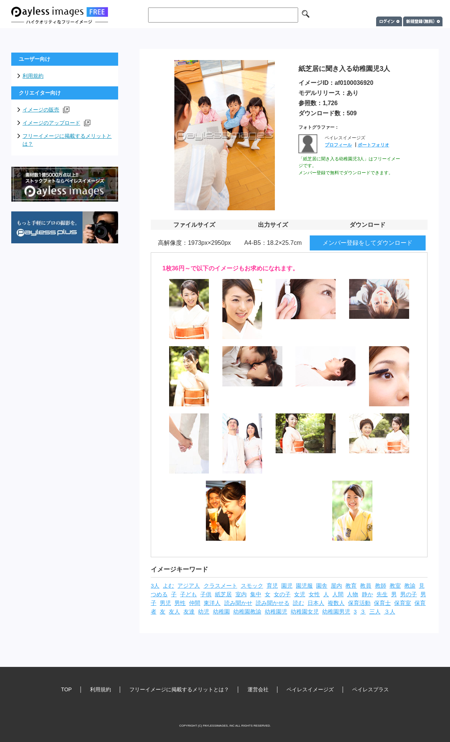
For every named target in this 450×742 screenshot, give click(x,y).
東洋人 (212, 603)
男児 (165, 603)
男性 (180, 603)
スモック (252, 586)
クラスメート (220, 586)
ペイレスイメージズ (310, 689)
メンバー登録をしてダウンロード (367, 243)
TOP (66, 689)
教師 (380, 586)
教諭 (410, 586)
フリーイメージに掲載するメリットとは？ (67, 140)
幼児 (203, 612)
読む (298, 603)
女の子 (282, 594)
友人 (174, 612)
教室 (395, 586)
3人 (155, 586)
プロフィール (338, 145)
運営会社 (258, 689)
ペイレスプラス (370, 689)
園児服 (304, 586)
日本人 (316, 603)
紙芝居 (223, 594)
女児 (299, 594)
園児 (286, 586)
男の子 (408, 594)
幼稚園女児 (305, 612)
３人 (389, 612)
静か (367, 594)
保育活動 (359, 603)
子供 (206, 594)
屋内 (336, 586)
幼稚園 (221, 612)
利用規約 (33, 76)
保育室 (402, 603)
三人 (375, 612)
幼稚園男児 (336, 612)
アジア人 (188, 586)
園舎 (321, 586)
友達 (189, 612)
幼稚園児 (276, 612)
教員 (365, 586)
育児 (272, 586)
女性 (314, 594)
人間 (338, 594)
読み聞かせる (273, 603)
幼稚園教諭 (247, 612)
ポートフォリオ (373, 145)
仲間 (194, 603)
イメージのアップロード (56, 123)
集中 (255, 594)
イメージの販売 (45, 110)
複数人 (336, 603)
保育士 (382, 603)
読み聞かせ (238, 603)
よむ (168, 586)
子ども (188, 594)
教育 (351, 586)
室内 (241, 594)
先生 (382, 594)
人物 (352, 594)
